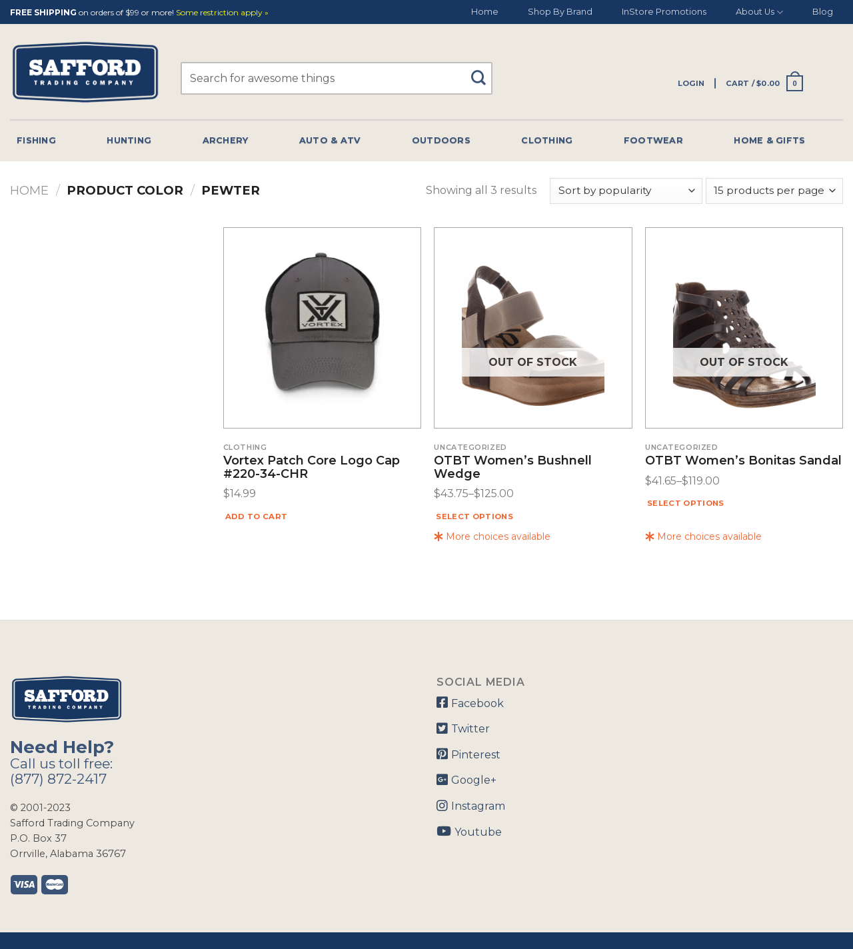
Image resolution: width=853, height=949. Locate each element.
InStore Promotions (664, 12)
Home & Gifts (769, 140)
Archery (226, 140)
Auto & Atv (330, 140)
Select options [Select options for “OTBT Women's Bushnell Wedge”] (474, 516)
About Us (759, 12)
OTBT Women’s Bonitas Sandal (743, 461)
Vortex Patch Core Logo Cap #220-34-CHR (311, 468)
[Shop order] (626, 191)
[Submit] (482, 71)
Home (484, 12)
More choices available (492, 536)
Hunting (129, 140)
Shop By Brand (560, 12)
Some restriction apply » (222, 13)
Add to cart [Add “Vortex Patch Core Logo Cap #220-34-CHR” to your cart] (256, 516)
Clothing (546, 140)
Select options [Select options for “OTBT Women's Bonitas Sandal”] (685, 503)
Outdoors (441, 140)
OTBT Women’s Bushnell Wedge (513, 468)
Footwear (653, 140)
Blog (822, 12)
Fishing (36, 140)
